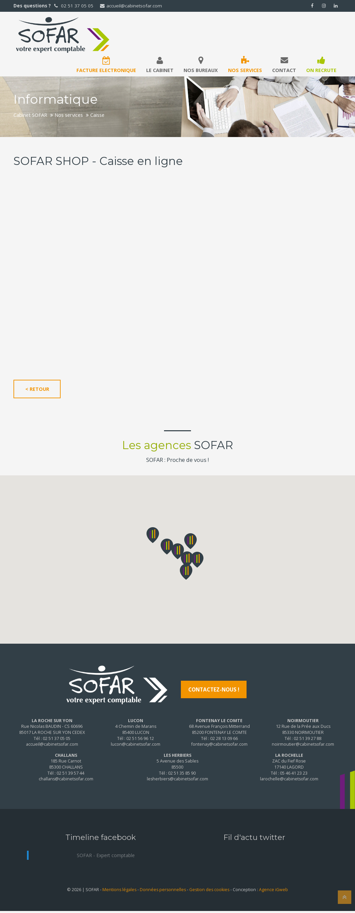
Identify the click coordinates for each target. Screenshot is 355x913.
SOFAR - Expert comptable (106, 855)
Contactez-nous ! (213, 689)
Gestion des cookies (209, 889)
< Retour (37, 389)
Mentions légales (119, 889)
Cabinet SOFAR (30, 114)
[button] (177, 551)
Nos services (69, 114)
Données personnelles (163, 889)
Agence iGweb (273, 889)
